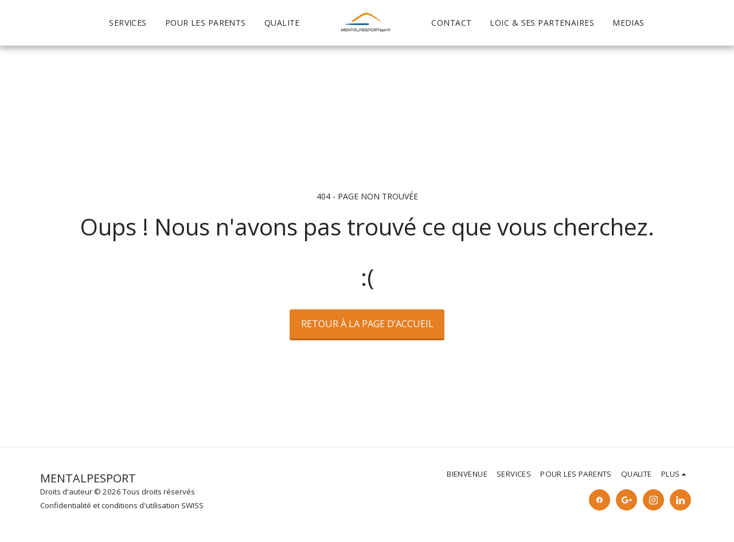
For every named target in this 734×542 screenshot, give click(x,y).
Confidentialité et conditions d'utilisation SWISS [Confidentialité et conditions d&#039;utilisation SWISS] (122, 505)
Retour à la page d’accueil (367, 323)
